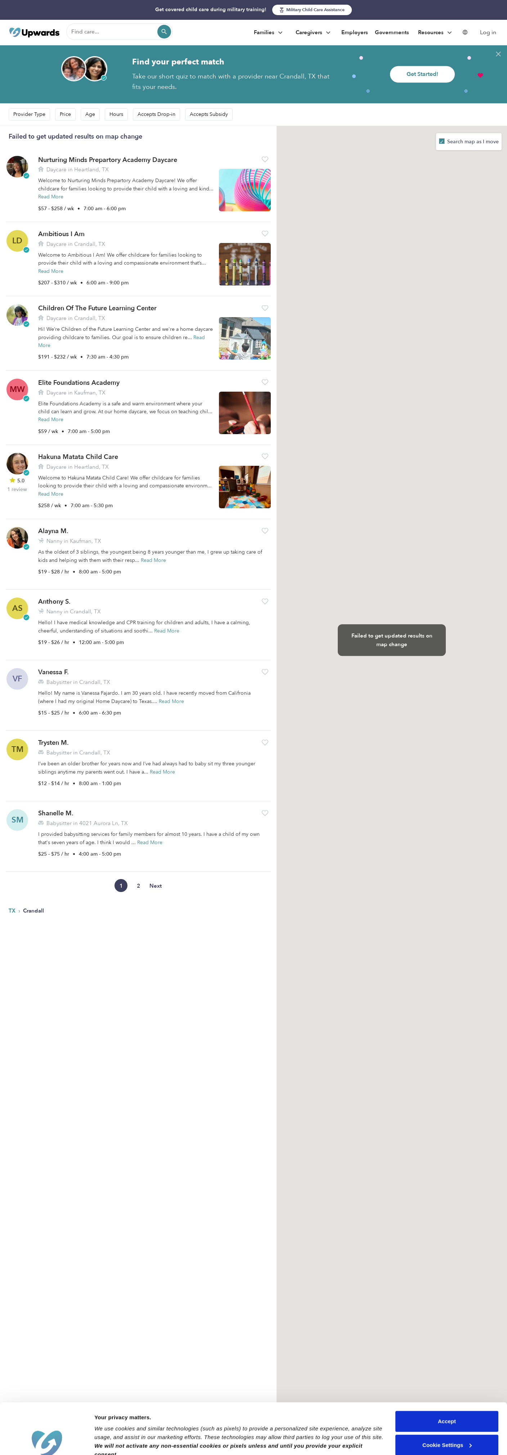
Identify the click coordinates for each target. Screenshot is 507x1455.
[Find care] (119, 31)
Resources (436, 32)
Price (65, 114)
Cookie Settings (447, 1394)
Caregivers (314, 32)
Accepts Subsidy (209, 114)
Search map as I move (472, 141)
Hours (116, 114)
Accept (447, 1371)
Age (90, 114)
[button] (265, 159)
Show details (111, 1441)
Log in (488, 32)
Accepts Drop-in (156, 114)
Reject (447, 1418)
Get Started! (422, 74)
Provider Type (29, 114)
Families (269, 32)
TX (13, 910)
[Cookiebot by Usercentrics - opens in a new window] (46, 1441)
